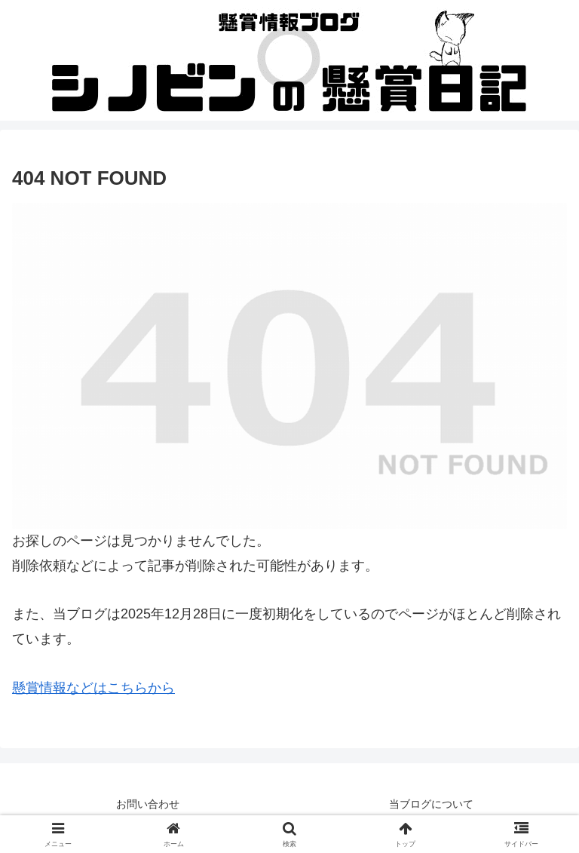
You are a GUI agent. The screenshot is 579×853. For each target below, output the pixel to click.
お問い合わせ (147, 804)
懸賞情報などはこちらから (93, 687)
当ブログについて (431, 804)
